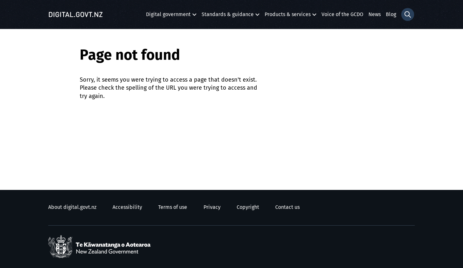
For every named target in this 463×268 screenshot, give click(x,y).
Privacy (212, 207)
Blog (391, 14)
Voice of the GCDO (342, 14)
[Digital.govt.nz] (75, 14)
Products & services (288, 16)
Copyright (248, 207)
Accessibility (127, 207)
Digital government (168, 16)
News (374, 14)
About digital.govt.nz (72, 207)
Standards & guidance (228, 16)
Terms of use (172, 207)
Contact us (287, 207)
